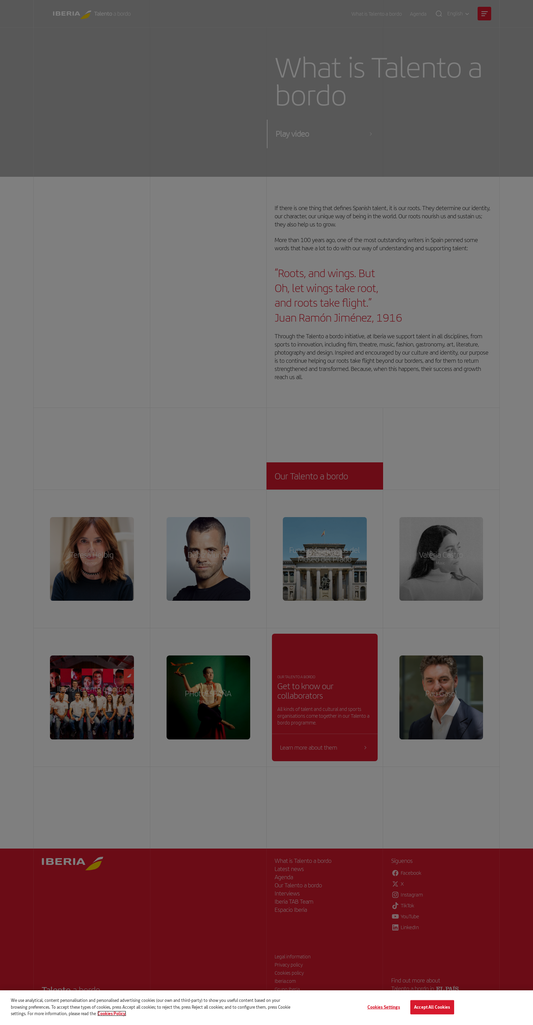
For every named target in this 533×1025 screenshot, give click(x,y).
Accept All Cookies (432, 1007)
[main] (266, 1007)
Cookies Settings (383, 1007)
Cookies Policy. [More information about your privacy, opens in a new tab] (112, 1013)
